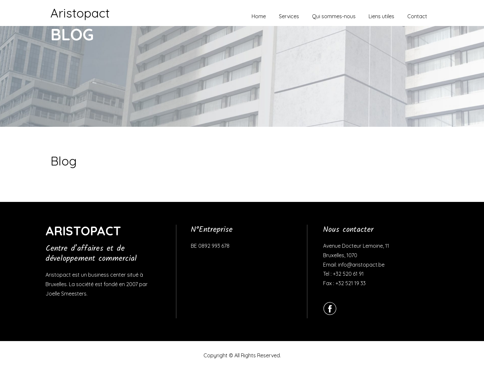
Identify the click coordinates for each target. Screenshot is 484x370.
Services (289, 16)
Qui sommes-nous (334, 16)
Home (259, 16)
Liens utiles (381, 16)
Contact (417, 16)
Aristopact (80, 13)
